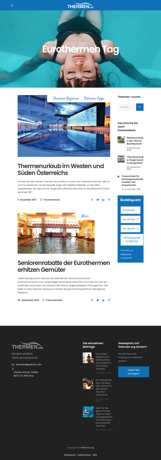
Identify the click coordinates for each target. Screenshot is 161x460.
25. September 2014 (28, 300)
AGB (95, 454)
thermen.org (88, 447)
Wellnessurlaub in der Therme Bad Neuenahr (135, 140)
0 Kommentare (50, 199)
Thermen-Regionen (66, 99)
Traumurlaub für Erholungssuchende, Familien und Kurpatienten (133, 181)
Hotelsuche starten (132, 239)
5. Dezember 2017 (27, 199)
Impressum (70, 454)
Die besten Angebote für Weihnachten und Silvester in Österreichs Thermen (103, 361)
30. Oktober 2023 (104, 430)
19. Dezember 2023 (102, 400)
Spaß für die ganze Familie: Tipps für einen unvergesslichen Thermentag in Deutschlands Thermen (104, 417)
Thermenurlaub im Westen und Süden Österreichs (61, 169)
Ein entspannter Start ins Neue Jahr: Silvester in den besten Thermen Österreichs (104, 387)
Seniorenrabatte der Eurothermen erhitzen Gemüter (64, 266)
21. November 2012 (133, 149)
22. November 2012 (134, 168)
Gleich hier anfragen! (134, 371)
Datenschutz (84, 454)
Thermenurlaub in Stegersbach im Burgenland (135, 160)
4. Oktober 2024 (104, 372)
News (85, 216)
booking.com (126, 254)
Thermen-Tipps (94, 99)
